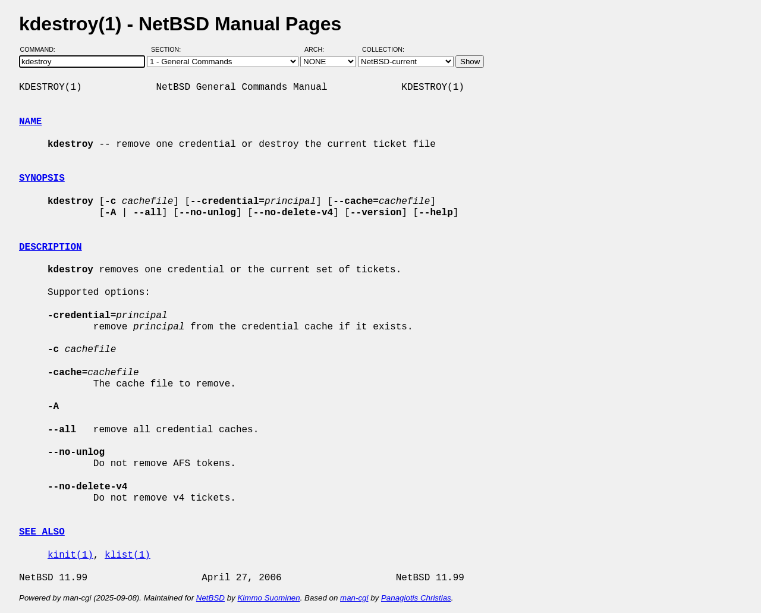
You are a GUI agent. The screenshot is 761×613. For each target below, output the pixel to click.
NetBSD (210, 597)
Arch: (319, 49)
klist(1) (127, 555)
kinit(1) (70, 555)
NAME (30, 121)
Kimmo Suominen (268, 597)
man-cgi (354, 597)
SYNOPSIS (42, 178)
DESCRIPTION (50, 247)
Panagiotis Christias (416, 597)
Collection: (383, 49)
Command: (41, 49)
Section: (168, 49)
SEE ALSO (42, 532)
